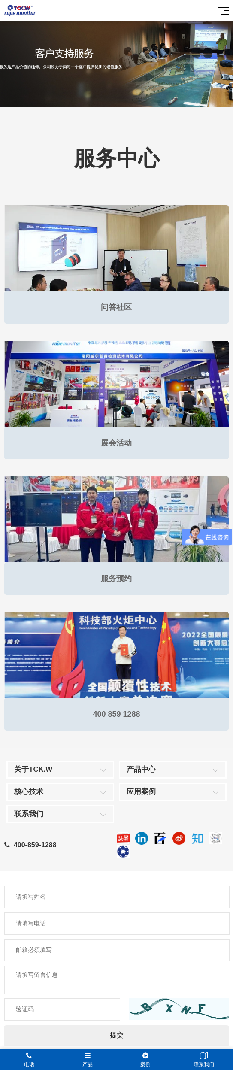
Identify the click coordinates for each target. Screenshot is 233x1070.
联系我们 (28, 814)
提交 (117, 1035)
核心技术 (28, 792)
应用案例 (141, 792)
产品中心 (141, 769)
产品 (87, 1059)
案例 (146, 1059)
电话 (29, 1059)
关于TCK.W (33, 769)
